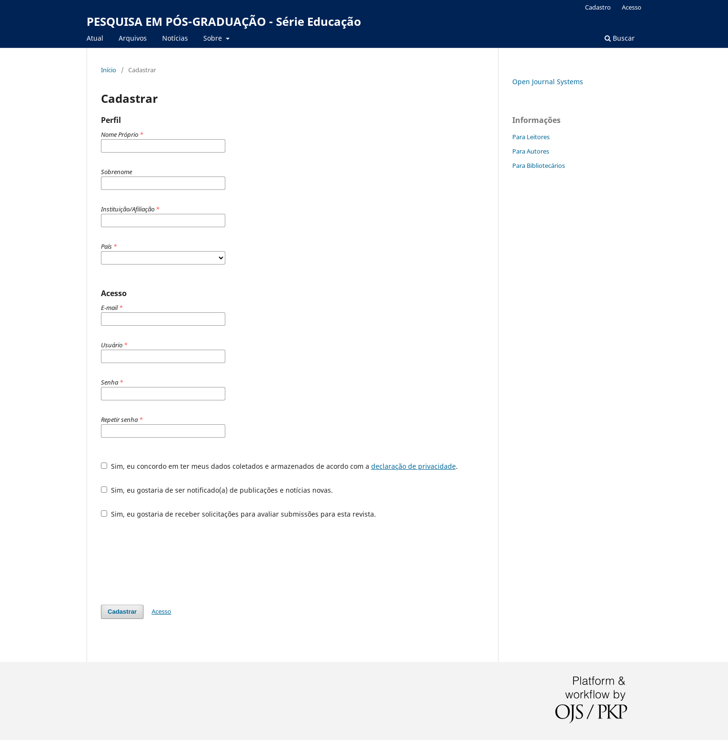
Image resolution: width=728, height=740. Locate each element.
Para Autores (530, 151)
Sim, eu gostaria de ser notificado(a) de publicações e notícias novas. (217, 490)
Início (108, 70)
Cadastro (598, 7)
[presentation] (173, 561)
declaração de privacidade (413, 466)
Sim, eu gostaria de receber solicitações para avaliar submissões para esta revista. (238, 514)
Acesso (631, 7)
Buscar (620, 38)
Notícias (175, 38)
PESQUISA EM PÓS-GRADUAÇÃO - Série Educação (224, 21)
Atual (95, 38)
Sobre (213, 38)
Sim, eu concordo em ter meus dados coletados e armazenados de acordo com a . (279, 466)
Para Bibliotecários (538, 165)
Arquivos (133, 38)
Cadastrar (122, 611)
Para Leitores (531, 137)
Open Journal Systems (547, 81)
